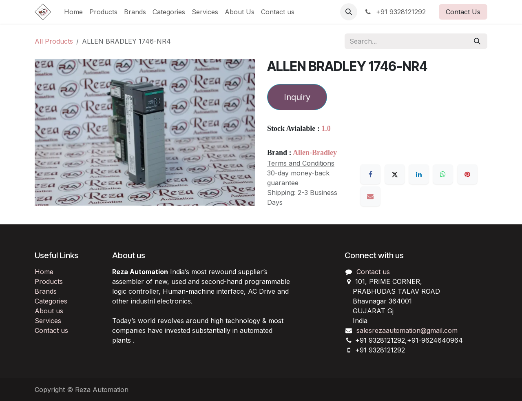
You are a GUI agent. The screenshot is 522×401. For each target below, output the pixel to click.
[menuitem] (73, 12)
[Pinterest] (467, 174)
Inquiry (297, 97)
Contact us (51, 330)
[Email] (370, 196)
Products (49, 281)
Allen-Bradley (315, 152)
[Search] (477, 41)
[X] (395, 174)
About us (49, 311)
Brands (46, 291)
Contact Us (463, 12)
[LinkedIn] (419, 174)
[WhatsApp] (443, 174)
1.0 (326, 128)
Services (48, 321)
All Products (54, 41)
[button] (348, 11)
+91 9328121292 (395, 12)
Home (44, 272)
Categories (51, 301)
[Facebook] (370, 174)
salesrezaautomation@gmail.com (407, 330)
